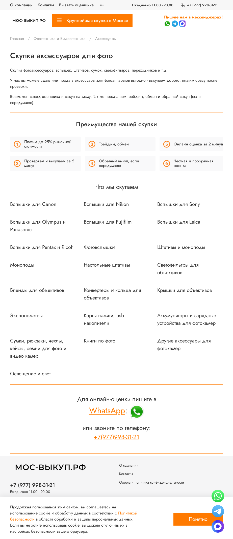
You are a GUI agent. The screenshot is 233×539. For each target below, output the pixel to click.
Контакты (46, 5)
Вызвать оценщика (76, 5)
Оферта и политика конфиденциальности (151, 482)
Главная (17, 38)
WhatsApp (107, 410)
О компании (21, 5)
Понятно (198, 519)
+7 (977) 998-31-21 (199, 5)
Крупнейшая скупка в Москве (92, 20)
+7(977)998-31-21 (116, 437)
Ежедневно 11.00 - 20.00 (152, 5)
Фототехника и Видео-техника (60, 38)
